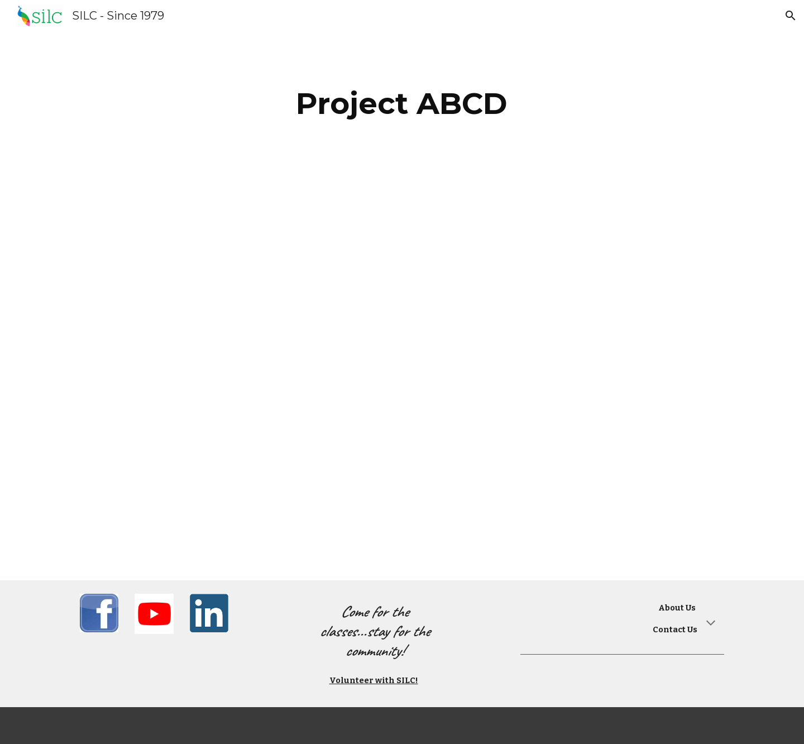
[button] (790, 15)
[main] (402, 103)
